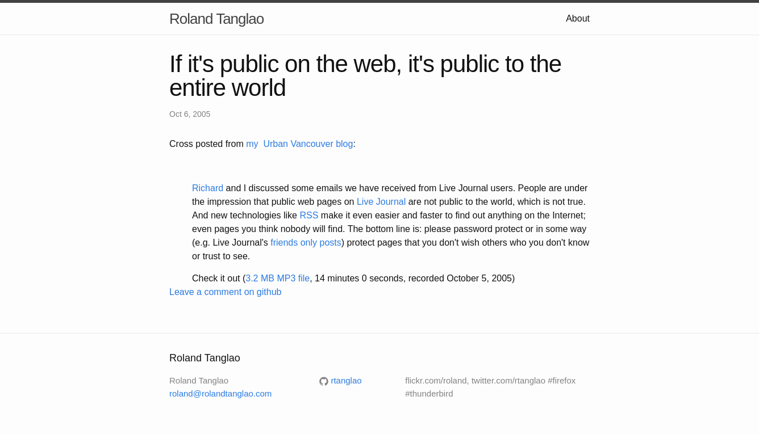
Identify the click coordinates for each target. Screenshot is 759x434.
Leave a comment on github (225, 292)
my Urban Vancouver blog (299, 144)
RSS (308, 215)
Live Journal (381, 202)
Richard (207, 188)
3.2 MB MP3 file (277, 278)
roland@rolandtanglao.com (220, 393)
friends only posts (305, 242)
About (578, 18)
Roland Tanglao (216, 18)
